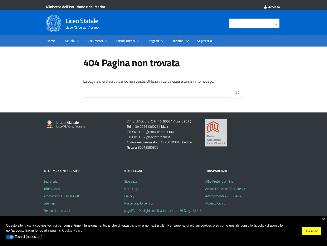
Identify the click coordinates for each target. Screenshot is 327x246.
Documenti (95, 40)
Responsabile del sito (138, 203)
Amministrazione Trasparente (225, 188)
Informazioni (51, 188)
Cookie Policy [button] (72, 230)
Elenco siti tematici (56, 210)
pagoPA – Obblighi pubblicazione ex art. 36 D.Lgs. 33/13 (163, 210)
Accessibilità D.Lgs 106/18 (61, 195)
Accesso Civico (215, 203)
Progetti (153, 40)
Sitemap (49, 203)
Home (51, 40)
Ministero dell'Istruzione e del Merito (75, 7)
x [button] (323, 219)
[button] (10, 237)
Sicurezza (130, 181)
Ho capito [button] (311, 231)
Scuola (70, 40)
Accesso (271, 6)
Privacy (129, 195)
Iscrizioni (178, 40)
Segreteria (204, 40)
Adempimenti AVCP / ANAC (224, 195)
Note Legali (132, 188)
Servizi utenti (125, 40)
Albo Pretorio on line (219, 181)
